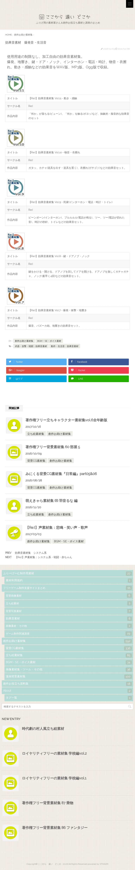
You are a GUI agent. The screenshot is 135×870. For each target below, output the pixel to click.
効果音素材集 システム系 (31, 552)
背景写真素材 (69, 611)
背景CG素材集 (36, 460)
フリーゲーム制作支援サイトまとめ (67, 588)
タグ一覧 (69, 698)
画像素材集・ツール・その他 (69, 670)
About (67, 691)
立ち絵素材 (69, 603)
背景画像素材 (69, 595)
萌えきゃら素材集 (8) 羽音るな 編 (51, 501)
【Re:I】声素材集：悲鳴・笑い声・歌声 (56, 527)
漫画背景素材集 (69, 677)
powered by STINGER (98, 864)
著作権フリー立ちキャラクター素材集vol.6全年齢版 (66, 420)
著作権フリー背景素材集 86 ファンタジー (55, 828)
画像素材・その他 (69, 626)
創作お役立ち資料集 (67, 684)
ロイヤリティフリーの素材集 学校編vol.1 (54, 778)
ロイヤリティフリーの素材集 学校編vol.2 (54, 753)
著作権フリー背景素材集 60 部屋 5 (52, 447)
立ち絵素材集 (35, 434)
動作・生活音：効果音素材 (64, 346)
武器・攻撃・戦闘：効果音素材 (31, 346)
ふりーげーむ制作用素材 (67, 573)
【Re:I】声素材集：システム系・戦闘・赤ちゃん (43, 557)
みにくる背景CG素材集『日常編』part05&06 (61, 474)
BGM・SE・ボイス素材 (49, 341)
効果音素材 (69, 619)
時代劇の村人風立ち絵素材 (43, 729)
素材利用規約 (69, 580)
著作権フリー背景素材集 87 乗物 (47, 803)
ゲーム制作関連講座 (69, 633)
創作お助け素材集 (24, 341)
